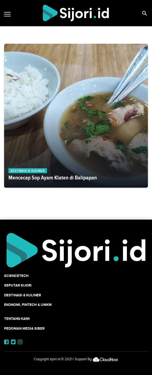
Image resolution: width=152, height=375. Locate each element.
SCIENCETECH (16, 276)
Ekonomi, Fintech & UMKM (28, 305)
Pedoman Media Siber (24, 328)
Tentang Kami (17, 319)
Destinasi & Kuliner (22, 295)
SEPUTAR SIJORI (18, 285)
